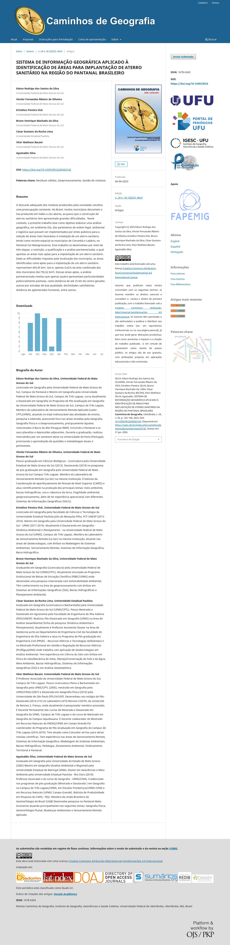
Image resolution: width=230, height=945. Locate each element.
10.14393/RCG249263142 (128, 421)
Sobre (115, 39)
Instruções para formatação (56, 39)
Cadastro (203, 2)
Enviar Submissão (183, 56)
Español (175, 246)
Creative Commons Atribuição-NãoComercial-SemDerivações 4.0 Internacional (138, 312)
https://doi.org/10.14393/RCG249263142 (46, 169)
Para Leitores (178, 273)
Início (19, 51)
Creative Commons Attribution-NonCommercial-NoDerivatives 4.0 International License (135, 273)
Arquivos (28, 39)
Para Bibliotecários (180, 284)
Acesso (215, 2)
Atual (14, 39)
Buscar (211, 39)
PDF (122, 164)
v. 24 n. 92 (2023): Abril (50, 51)
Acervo (30, 51)
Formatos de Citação (129, 439)
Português (177, 252)
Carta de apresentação (92, 39)
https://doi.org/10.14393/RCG (189, 83)
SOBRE (173, 848)
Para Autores (178, 279)
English (175, 241)
